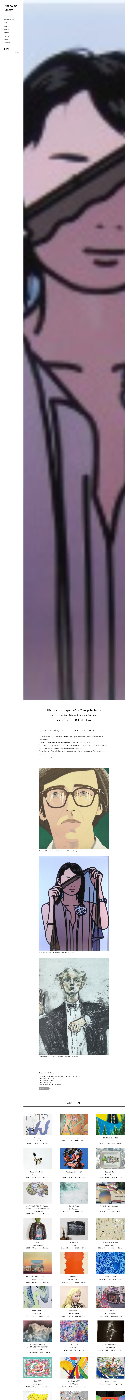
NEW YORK (7, 36)
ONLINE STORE (8, 42)
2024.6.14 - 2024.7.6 (110, 1279)
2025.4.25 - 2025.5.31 (74, 1211)
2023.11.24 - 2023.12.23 (110, 1316)
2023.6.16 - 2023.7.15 (37, 1386)
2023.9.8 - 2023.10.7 (74, 1350)
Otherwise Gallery (8, 16)
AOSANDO (6, 29)
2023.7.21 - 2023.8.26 (110, 1350)
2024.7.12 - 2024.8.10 (74, 1282)
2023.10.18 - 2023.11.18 (38, 1352)
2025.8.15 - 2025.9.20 (110, 1177)
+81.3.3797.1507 (49, 1078)
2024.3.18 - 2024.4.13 (74, 1316)
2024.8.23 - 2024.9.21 (37, 1282)
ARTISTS (6, 26)
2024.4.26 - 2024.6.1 (37, 1316)
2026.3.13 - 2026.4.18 (74, 1141)
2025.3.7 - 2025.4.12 (110, 1211)
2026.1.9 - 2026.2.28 (110, 1143)
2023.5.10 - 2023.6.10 (74, 1386)
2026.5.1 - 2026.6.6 (37, 1143)
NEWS (5, 22)
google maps (44, 1088)
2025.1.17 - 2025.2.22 (37, 1248)
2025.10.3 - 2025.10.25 (74, 1177)
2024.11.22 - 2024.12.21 (74, 1248)
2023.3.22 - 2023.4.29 (110, 1384)
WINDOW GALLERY (9, 19)
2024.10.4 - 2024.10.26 (110, 1248)
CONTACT (6, 39)
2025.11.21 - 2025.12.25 (37, 1177)
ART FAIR (6, 32)
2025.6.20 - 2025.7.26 (37, 1214)
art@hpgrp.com (48, 1080)
